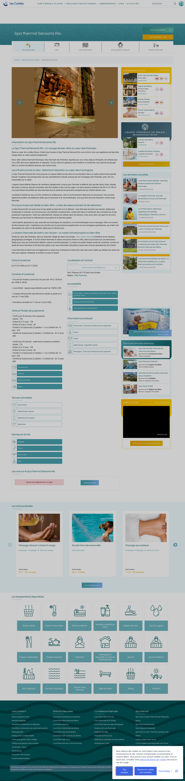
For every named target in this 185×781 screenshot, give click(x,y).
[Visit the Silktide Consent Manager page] (176, 771)
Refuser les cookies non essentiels (145, 771)
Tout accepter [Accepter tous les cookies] (124, 771)
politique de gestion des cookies (152, 760)
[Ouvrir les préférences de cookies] (165, 771)
